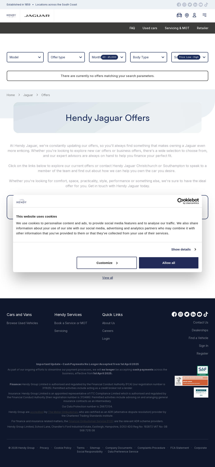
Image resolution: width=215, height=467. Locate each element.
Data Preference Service (123, 451)
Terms (81, 447)
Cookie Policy (62, 447)
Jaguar (28, 95)
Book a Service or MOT (70, 323)
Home (11, 95)
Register (202, 353)
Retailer (202, 28)
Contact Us (200, 322)
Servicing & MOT (177, 28)
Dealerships (200, 330)
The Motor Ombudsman (63, 412)
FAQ (132, 28)
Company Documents (118, 447)
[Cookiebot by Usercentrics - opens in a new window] (180, 201)
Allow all (168, 262)
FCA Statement (179, 447)
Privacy (44, 447)
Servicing (60, 331)
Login (106, 338)
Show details (181, 249)
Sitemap (95, 447)
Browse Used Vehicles (22, 323)
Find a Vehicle (198, 338)
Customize (107, 262)
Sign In (203, 345)
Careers (107, 331)
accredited (37, 412)
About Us (108, 323)
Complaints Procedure (151, 447)
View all (107, 277)
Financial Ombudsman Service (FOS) (91, 421)
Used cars (150, 28)
